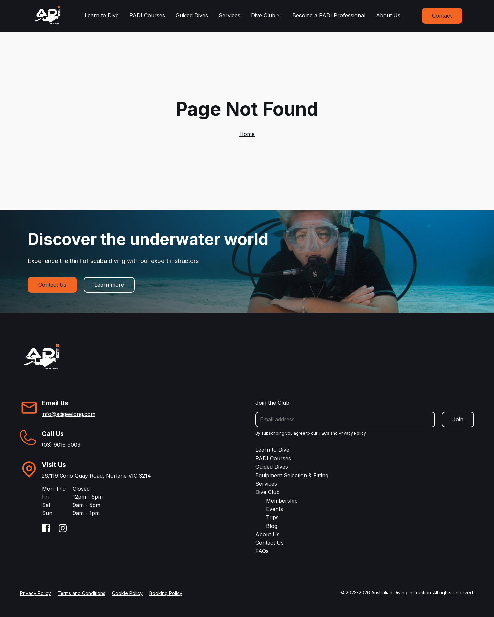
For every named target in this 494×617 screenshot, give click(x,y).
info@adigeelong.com (68, 414)
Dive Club (266, 15)
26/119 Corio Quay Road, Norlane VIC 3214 (96, 475)
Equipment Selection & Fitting (291, 475)
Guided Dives (192, 15)
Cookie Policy (127, 593)
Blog (271, 526)
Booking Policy (165, 593)
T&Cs (323, 433)
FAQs (262, 551)
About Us (388, 15)
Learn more (109, 284)
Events (274, 509)
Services (229, 15)
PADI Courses (147, 15)
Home (247, 134)
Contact (442, 15)
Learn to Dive (102, 15)
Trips (272, 517)
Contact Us (52, 284)
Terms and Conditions (81, 593)
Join (457, 419)
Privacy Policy (352, 433)
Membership (282, 500)
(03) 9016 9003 (61, 444)
